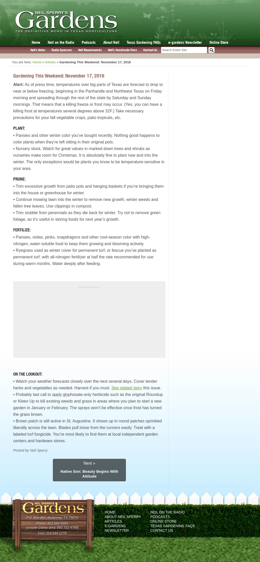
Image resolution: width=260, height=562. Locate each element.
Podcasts (89, 42)
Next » (89, 463)
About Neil (111, 42)
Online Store (218, 42)
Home (36, 42)
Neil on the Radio (61, 42)
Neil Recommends (90, 50)
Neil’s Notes (37, 50)
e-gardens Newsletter (185, 42)
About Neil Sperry (123, 517)
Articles (50, 62)
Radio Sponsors (62, 50)
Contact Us (150, 50)
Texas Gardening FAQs (144, 42)
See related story (126, 388)
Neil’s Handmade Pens (122, 50)
